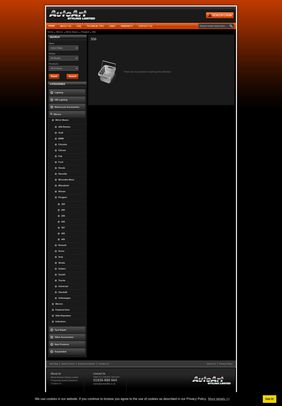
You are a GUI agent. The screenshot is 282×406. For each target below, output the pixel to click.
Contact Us (103, 364)
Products (53, 64)
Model (52, 53)
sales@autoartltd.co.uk (104, 384)
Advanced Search (86, 364)
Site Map (54, 364)
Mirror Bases (72, 32)
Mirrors (59, 32)
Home (51, 26)
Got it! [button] (269, 399)
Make (51, 43)
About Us (211, 364)
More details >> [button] (219, 399)
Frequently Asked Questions (64, 380)
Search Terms (68, 364)
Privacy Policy (225, 364)
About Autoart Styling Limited (64, 377)
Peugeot (85, 32)
